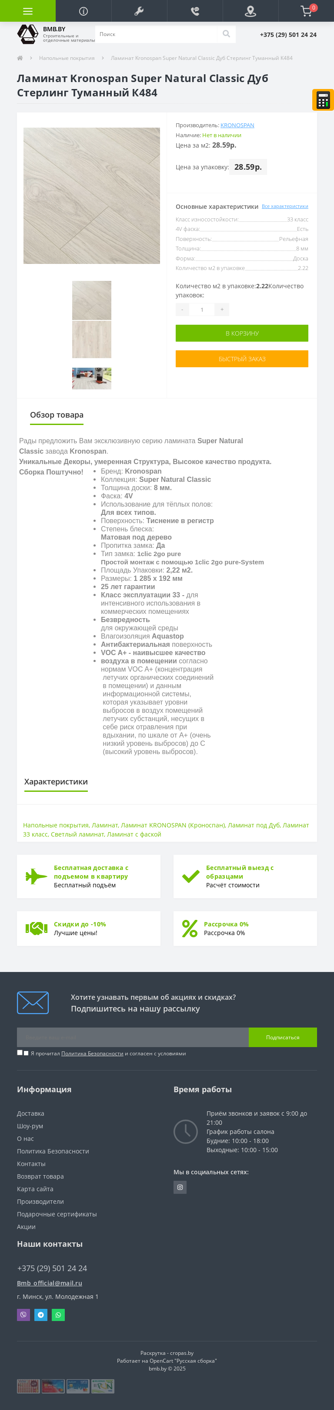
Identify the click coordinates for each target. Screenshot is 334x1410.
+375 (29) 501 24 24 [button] (52, 1268)
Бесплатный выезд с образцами (240, 871)
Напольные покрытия (67, 58)
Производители (40, 1201)
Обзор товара (57, 414)
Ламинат (105, 825)
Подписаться (283, 1037)
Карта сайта (35, 1189)
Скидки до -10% (80, 924)
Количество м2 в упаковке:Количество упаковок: (240, 290)
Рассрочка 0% (226, 924)
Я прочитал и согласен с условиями (108, 1053)
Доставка (30, 1113)
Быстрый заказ (242, 359)
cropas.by (182, 1353)
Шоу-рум (30, 1126)
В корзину (242, 333)
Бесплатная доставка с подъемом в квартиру (91, 871)
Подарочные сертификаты (57, 1214)
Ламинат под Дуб (254, 825)
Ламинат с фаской (134, 834)
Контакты (31, 1164)
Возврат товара (40, 1176)
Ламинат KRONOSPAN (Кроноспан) (173, 825)
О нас (25, 1138)
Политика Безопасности (92, 1053)
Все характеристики (285, 206)
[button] (139, 11)
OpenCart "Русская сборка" (183, 1360)
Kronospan (237, 125)
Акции (26, 1226)
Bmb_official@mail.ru (49, 1283)
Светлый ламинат (77, 834)
